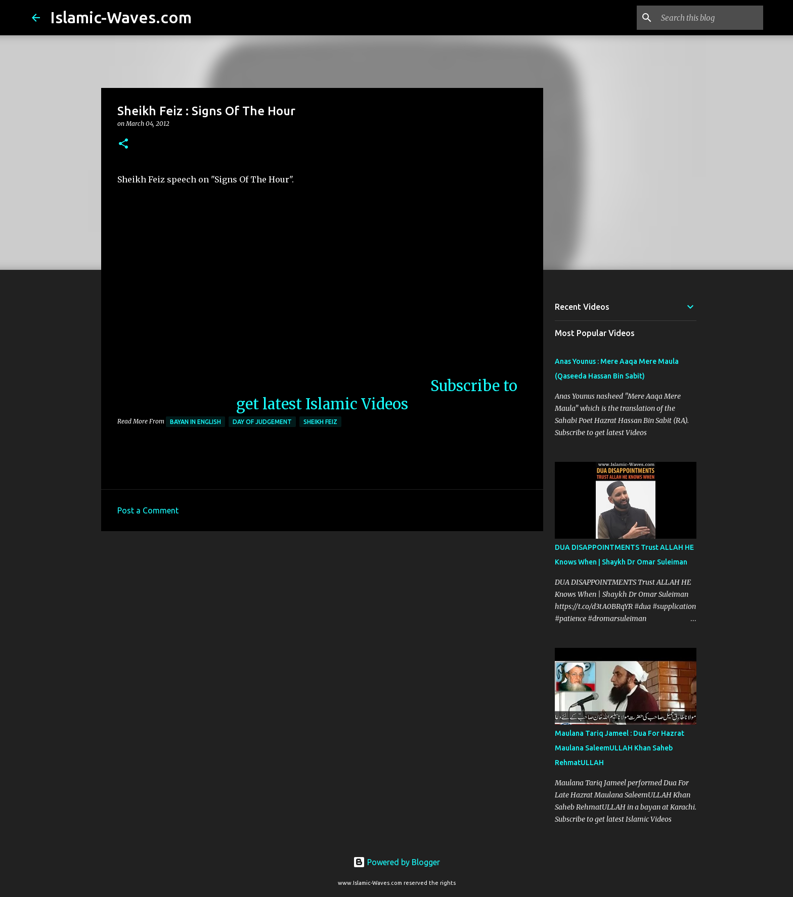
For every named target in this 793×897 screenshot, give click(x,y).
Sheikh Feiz (320, 421)
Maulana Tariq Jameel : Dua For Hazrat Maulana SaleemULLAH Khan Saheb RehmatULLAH (619, 748)
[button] (123, 144)
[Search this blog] (710, 18)
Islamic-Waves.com (121, 17)
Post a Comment (148, 510)
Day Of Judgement (262, 421)
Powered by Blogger (396, 862)
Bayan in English (195, 421)
